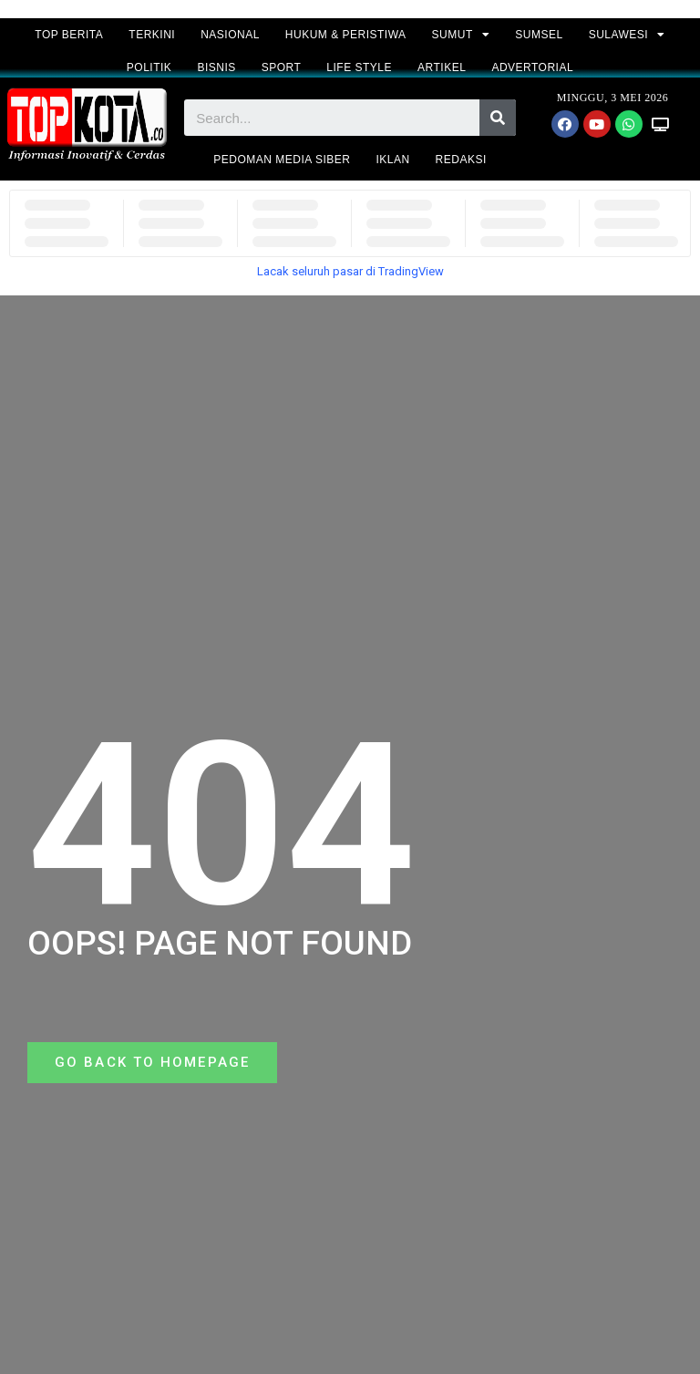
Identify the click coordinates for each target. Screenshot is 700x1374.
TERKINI (152, 34)
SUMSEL (538, 34)
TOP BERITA (69, 34)
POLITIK (149, 67)
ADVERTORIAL (532, 67)
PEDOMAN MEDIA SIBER (281, 159)
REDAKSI (461, 159)
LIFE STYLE (359, 67)
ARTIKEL (441, 67)
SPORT (282, 67)
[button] (155, 1063)
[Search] (497, 117)
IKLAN (392, 159)
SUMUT (461, 34)
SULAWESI (627, 34)
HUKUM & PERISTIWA (346, 34)
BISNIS (216, 67)
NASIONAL (230, 34)
